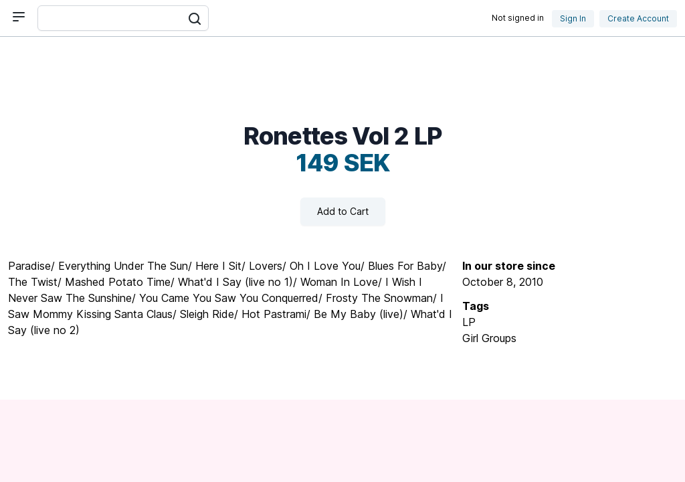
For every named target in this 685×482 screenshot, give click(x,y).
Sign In (573, 18)
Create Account (638, 18)
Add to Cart (343, 211)
